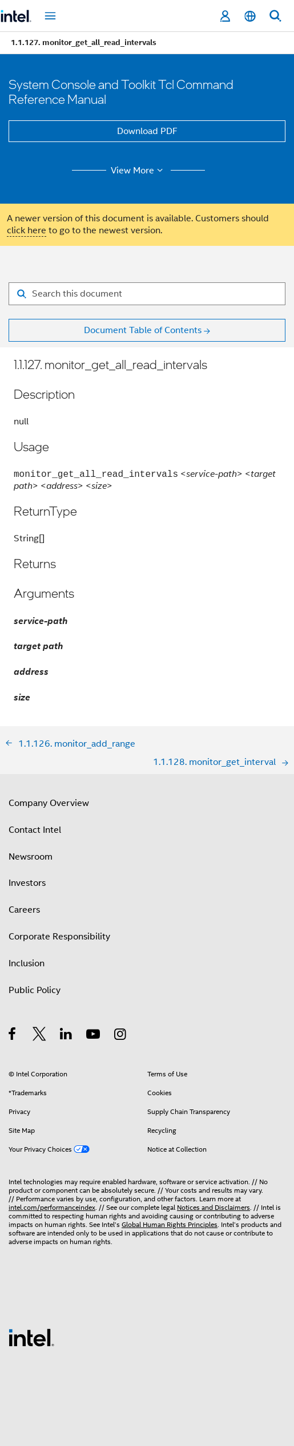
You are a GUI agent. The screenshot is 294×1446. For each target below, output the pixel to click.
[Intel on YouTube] (94, 1036)
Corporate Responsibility (59, 936)
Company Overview (49, 803)
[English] (250, 16)
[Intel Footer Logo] (31, 1337)
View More (138, 170)
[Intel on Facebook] (13, 1036)
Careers (24, 910)
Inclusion (27, 963)
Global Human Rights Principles (170, 1224)
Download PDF (147, 131)
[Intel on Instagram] (121, 1036)
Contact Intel (35, 830)
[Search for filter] (147, 293)
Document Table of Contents (143, 330)
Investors (27, 883)
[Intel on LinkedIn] (66, 1036)
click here (26, 230)
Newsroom (31, 856)
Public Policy (35, 990)
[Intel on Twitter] (40, 1036)
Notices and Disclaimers (213, 1207)
